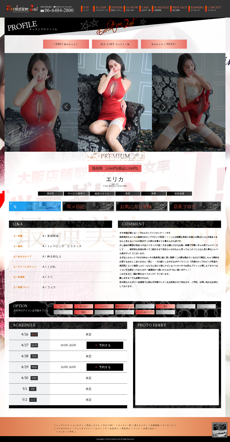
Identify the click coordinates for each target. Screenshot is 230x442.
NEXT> (164, 44)
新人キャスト (141, 425)
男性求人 (126, 428)
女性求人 (114, 428)
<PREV (66, 44)
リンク (137, 428)
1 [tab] (104, 153)
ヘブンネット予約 (65, 432)
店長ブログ (185, 206)
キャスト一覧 (124, 425)
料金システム (93, 425)
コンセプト (78, 425)
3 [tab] (112, 153)
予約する (105, 345)
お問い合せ (148, 428)
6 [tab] (126, 153)
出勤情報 (155, 425)
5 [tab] (121, 153)
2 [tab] (108, 153)
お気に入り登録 (135, 206)
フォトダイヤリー (83, 428)
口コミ (98, 428)
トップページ (63, 425)
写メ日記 (75, 206)
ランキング (168, 425)
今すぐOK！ (109, 425)
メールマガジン (64, 428)
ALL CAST (115, 44)
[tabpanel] (115, 102)
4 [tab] (117, 153)
